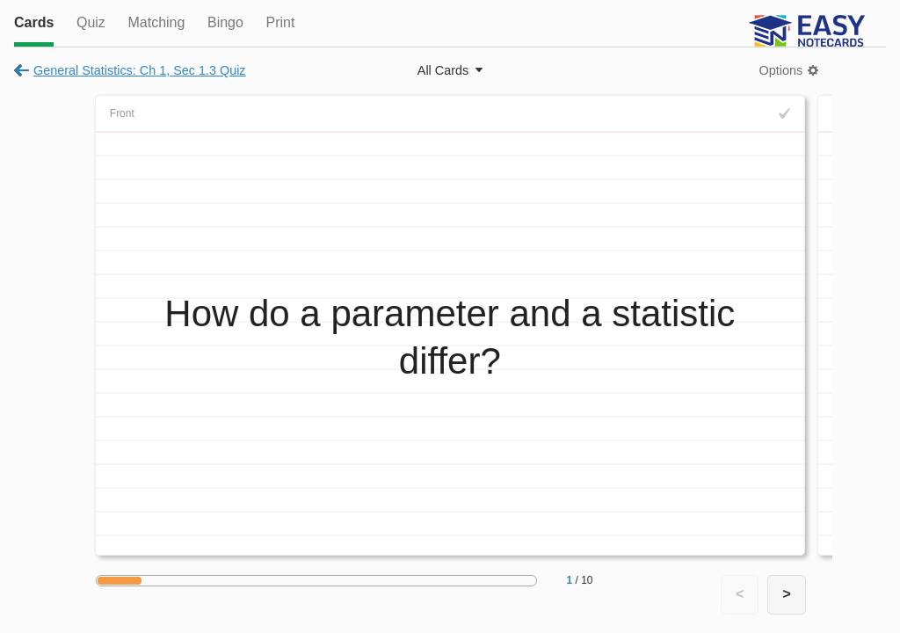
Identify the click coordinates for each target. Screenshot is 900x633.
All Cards (442, 70)
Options (781, 70)
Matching (156, 22)
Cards (34, 22)
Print (279, 22)
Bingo (225, 22)
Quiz (90, 22)
